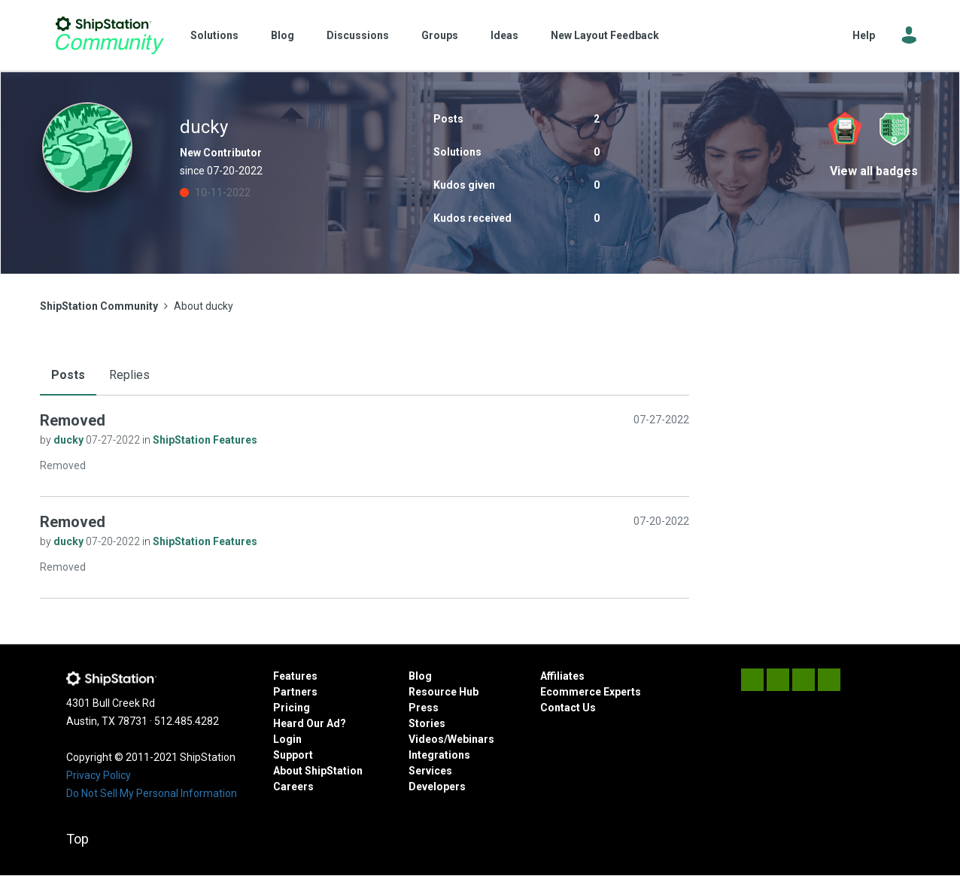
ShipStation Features (205, 440)
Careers (293, 787)
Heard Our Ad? (309, 723)
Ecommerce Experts (590, 692)
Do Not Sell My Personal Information (151, 793)
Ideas (504, 35)
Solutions (214, 35)
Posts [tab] (68, 375)
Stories (427, 723)
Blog (282, 35)
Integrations (439, 755)
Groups (439, 35)
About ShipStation (318, 771)
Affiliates (562, 676)
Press (424, 708)
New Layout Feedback (605, 35)
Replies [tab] (129, 375)
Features (295, 676)
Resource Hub (443, 692)
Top (77, 839)
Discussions (358, 35)
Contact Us (568, 708)
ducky (69, 440)
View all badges (874, 171)
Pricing (291, 708)
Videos (426, 739)
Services (430, 771)
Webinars (471, 739)
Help (863, 35)
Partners (295, 692)
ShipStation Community (109, 35)
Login (287, 739)
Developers (437, 787)
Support (293, 755)
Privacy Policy (98, 775)
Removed (72, 420)
